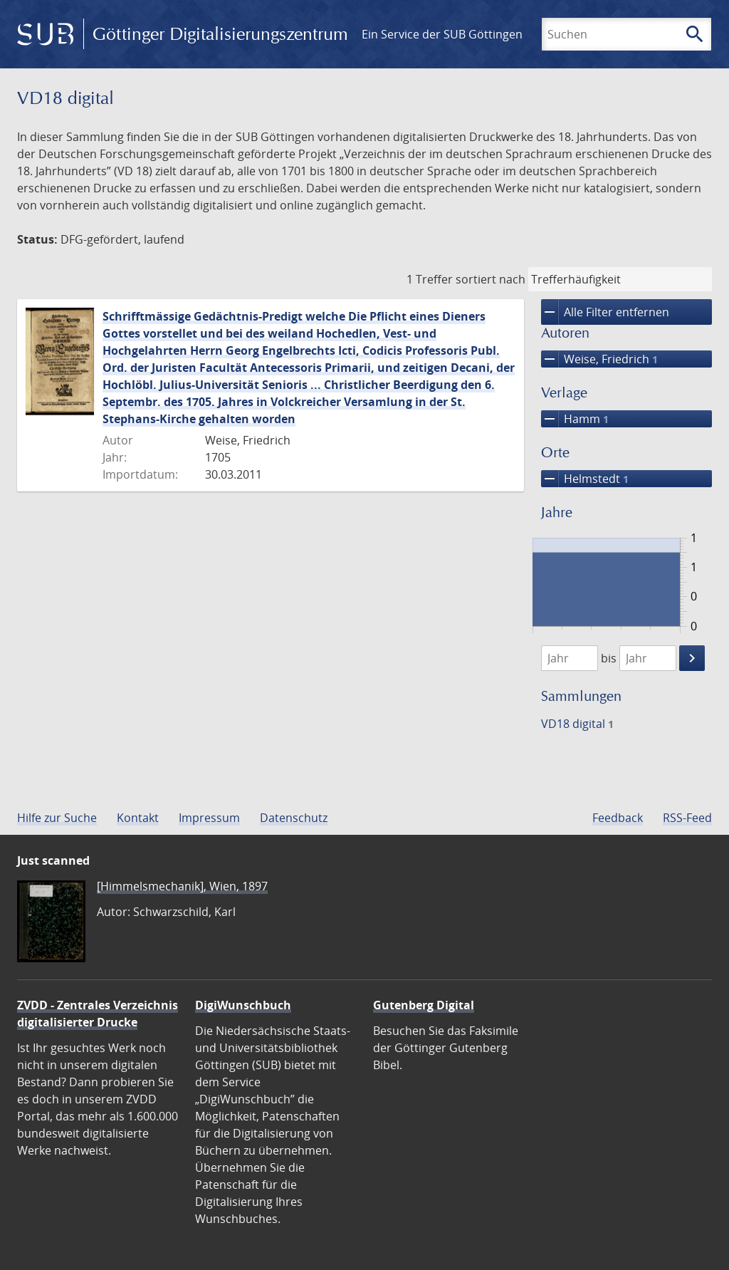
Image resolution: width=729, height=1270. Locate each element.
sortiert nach (490, 279)
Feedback (617, 818)
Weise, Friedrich (599, 359)
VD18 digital (577, 724)
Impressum (209, 818)
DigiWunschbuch (243, 1005)
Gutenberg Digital (423, 1005)
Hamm (575, 418)
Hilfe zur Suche (57, 818)
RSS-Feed (687, 818)
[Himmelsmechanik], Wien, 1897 (182, 886)
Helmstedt (585, 478)
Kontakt (138, 818)
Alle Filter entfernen (605, 312)
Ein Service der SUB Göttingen (442, 34)
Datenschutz (293, 818)
